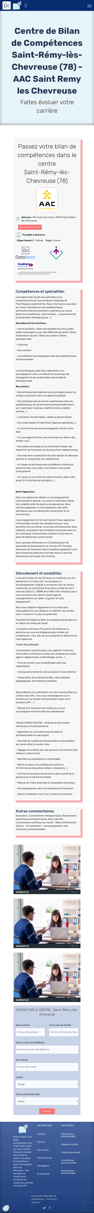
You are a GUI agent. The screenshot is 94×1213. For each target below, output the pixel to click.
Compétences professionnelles (68, 1161)
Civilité (19, 1077)
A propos (41, 1134)
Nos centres (43, 1150)
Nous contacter (44, 1158)
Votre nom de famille (60, 1025)
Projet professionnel (70, 1152)
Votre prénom (23, 1025)
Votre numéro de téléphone (30, 1042)
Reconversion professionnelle (68, 1135)
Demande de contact (29, 227)
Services (41, 1142)
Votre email (21, 1060)
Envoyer (47, 1111)
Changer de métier (69, 1144)
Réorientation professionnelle (68, 1172)
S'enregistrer (43, 1166)
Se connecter (43, 1174)
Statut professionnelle (28, 1094)
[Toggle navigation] (89, 6)
